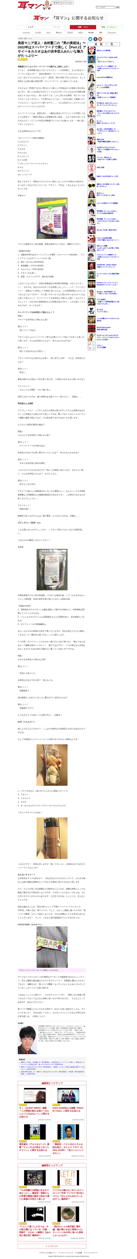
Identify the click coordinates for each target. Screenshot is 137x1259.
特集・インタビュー (109, 27)
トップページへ (52, 1246)
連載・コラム (83, 27)
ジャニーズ (26, 32)
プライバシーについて (66, 1253)
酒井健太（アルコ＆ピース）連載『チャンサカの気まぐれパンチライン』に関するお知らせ (34, 1147)
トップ (30, 27)
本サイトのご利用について (49, 1253)
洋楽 (100, 32)
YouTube (91, 32)
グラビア (70, 32)
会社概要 (79, 1253)
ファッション (112, 32)
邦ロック (59, 32)
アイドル (56, 27)
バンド (48, 32)
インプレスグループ (91, 1253)
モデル (80, 32)
